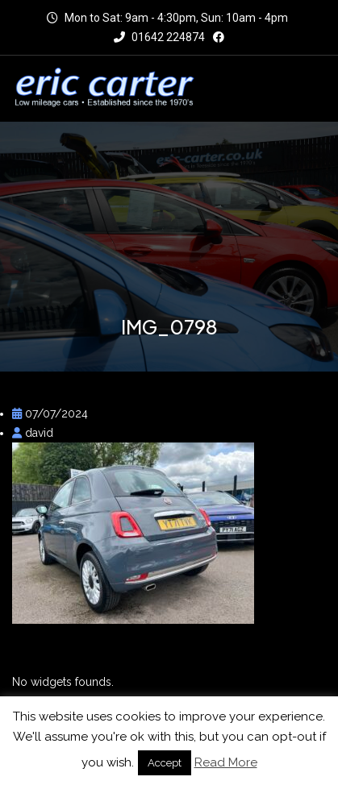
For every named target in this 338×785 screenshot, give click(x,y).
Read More (225, 762)
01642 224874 (159, 37)
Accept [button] (165, 763)
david (32, 432)
